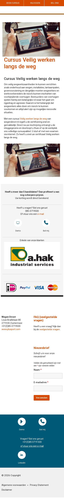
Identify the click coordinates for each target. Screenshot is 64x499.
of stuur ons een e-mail (32, 446)
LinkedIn (22, 455)
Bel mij (46, 223)
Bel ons (55, 3)
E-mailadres (41, 382)
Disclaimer (7, 490)
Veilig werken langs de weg (33, 118)
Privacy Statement (39, 485)
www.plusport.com (11, 329)
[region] (32, 255)
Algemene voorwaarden (14, 485)
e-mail (40, 214)
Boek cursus (13, 3)
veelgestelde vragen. (49, 329)
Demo (18, 223)
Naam (37, 370)
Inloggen (35, 3)
